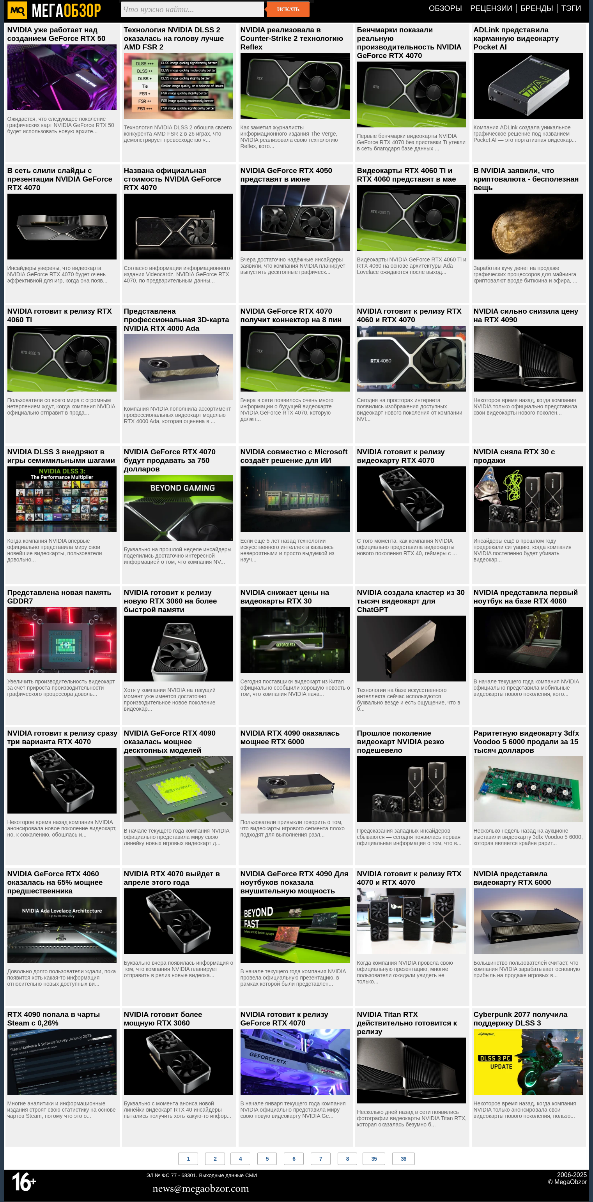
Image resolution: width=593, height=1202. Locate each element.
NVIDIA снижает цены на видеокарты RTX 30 (285, 596)
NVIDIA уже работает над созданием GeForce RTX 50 (56, 34)
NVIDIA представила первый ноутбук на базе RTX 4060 (526, 596)
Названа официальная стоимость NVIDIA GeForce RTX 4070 (172, 179)
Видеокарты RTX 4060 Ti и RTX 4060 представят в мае (406, 174)
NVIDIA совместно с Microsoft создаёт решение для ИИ (294, 456)
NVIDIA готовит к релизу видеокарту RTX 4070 (401, 456)
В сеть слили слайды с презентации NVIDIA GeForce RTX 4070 (60, 179)
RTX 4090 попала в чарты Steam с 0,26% (53, 1018)
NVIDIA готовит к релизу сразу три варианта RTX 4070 (62, 737)
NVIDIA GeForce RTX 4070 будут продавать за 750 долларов (170, 460)
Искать (288, 9)
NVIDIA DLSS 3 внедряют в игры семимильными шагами (61, 456)
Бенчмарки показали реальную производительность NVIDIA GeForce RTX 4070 (409, 43)
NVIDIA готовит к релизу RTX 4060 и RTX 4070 (409, 315)
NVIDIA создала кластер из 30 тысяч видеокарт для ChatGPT (411, 601)
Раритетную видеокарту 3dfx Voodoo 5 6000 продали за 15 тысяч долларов (526, 741)
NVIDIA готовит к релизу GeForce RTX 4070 (284, 1018)
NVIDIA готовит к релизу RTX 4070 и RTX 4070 (409, 878)
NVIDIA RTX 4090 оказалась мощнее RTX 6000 (290, 737)
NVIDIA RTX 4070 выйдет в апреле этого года (172, 878)
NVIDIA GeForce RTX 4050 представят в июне (287, 174)
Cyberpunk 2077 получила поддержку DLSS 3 (521, 1018)
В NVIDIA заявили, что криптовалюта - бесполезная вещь (526, 179)
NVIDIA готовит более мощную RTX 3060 (163, 1018)
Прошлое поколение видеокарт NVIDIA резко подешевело (400, 741)
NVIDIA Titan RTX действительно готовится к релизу (407, 1023)
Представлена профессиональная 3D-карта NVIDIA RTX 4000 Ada (176, 319)
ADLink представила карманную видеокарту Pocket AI (516, 38)
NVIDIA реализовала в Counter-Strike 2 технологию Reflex (292, 38)
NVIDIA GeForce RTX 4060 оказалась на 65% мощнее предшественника (55, 882)
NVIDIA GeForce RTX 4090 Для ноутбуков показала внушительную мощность (295, 882)
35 (374, 1159)
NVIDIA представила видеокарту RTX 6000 (512, 878)
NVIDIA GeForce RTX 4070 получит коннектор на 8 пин (291, 315)
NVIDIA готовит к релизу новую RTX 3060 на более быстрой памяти (170, 601)
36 (403, 1159)
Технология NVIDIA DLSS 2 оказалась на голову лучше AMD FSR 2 (174, 38)
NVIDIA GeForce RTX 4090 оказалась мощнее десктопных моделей (170, 741)
